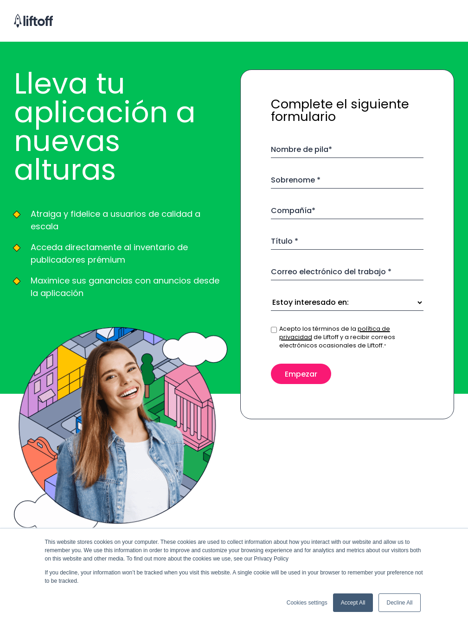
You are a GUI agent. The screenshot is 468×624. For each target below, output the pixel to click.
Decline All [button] (399, 602)
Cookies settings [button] (307, 602)
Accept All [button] (353, 602)
